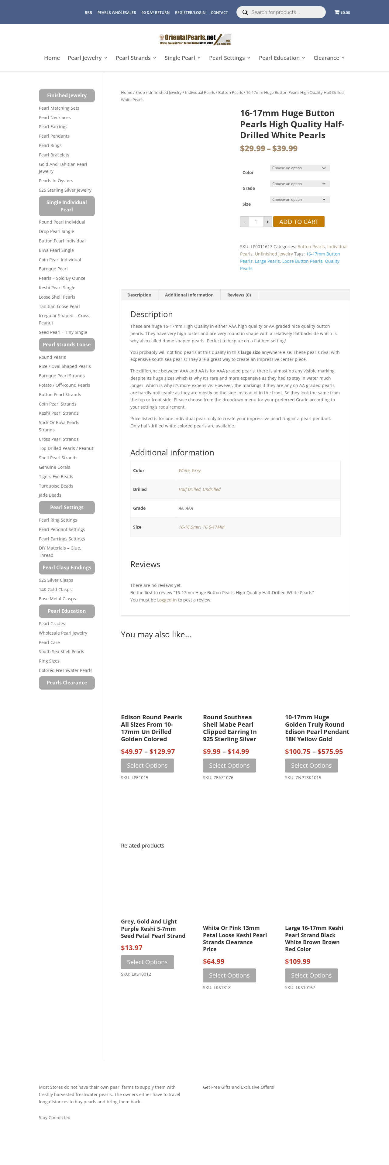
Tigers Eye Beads (56, 476)
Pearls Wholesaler (117, 12)
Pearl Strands (133, 58)
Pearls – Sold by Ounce (62, 278)
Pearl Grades (52, 623)
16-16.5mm (190, 527)
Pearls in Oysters (56, 180)
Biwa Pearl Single (56, 250)
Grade (249, 188)
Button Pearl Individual (62, 241)
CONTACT (219, 12)
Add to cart (298, 222)
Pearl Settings (227, 58)
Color (248, 172)
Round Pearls (52, 357)
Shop (140, 92)
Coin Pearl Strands (58, 404)
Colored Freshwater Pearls (65, 670)
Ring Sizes (49, 661)
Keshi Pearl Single (57, 287)
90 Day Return (156, 12)
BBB (88, 12)
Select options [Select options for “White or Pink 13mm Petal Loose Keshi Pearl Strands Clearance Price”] (229, 975)
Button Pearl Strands (60, 394)
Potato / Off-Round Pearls (64, 385)
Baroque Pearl (53, 269)
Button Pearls (230, 92)
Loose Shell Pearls (57, 297)
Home (52, 58)
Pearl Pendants (54, 136)
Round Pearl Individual (62, 222)
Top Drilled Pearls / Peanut (66, 448)
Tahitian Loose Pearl (59, 306)
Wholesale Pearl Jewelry (63, 633)
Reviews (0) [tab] (239, 295)
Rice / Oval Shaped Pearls (65, 366)
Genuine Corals (54, 467)
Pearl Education (279, 58)
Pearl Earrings (53, 126)
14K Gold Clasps (55, 589)
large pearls (267, 261)
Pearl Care (49, 642)
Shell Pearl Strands (58, 458)
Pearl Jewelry (85, 58)
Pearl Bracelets (54, 155)
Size (247, 204)
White (184, 470)
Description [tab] (139, 295)
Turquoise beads (56, 486)
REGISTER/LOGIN (190, 12)
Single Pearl (180, 58)
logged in (167, 600)
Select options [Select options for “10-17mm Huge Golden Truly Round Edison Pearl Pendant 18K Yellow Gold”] (311, 765)
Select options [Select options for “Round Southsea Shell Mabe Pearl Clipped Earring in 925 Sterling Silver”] (229, 765)
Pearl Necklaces (55, 117)
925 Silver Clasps (56, 580)
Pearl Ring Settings (58, 520)
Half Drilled (190, 489)
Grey (196, 470)
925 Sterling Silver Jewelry (65, 190)
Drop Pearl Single (56, 231)
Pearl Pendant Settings (62, 529)
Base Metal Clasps (57, 598)
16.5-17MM (214, 527)
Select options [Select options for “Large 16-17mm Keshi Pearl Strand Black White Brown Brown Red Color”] (311, 975)
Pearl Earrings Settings (62, 539)
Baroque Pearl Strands (62, 376)
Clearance (326, 58)
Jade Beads (50, 495)
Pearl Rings (50, 145)
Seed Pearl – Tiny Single (63, 332)
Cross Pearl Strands (59, 439)
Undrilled (212, 489)
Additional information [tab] (189, 295)
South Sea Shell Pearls (61, 651)
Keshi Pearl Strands (59, 413)
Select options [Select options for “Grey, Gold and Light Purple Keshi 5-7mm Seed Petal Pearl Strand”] (147, 962)
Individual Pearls (200, 92)
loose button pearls (302, 261)
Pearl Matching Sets (59, 108)
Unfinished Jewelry (165, 92)
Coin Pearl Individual (60, 259)
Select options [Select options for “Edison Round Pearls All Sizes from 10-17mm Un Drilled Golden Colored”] (147, 765)
